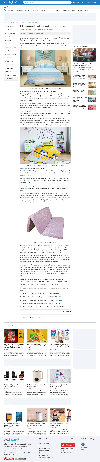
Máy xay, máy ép (9, 64)
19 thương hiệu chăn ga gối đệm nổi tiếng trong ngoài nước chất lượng (79, 84)
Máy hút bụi (8, 40)
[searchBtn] (69, 2)
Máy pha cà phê (9, 61)
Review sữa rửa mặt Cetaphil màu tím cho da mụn (59, 385)
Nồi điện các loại (9, 71)
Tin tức (12, 22)
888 (61, 300)
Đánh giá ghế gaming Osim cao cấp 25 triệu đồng (13, 385)
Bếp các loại (8, 44)
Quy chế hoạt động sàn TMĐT (45, 457)
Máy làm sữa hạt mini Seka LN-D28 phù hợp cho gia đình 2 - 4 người (36, 425)
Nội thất (7, 30)
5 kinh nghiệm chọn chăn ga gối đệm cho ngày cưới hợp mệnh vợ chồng (79, 99)
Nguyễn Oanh (66, 311)
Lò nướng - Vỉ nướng (10, 47)
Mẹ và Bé (42, 10)
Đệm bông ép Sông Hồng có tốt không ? (78, 91)
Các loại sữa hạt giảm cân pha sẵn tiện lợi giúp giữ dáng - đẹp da (59, 346)
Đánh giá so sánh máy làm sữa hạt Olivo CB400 (36, 385)
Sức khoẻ (58, 10)
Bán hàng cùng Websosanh (89, 2)
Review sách (51, 10)
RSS (82, 450)
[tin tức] (5, 10)
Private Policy (84, 447)
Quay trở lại (32, 318)
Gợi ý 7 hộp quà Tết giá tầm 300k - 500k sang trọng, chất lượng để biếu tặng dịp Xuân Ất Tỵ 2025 (14, 346)
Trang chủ (6, 22)
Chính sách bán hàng (43, 450)
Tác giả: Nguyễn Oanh (26, 29)
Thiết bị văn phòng (9, 26)
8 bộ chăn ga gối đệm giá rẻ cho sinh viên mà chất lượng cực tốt (83, 64)
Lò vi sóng (7, 50)
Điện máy (27, 10)
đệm (27, 178)
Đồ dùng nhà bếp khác (10, 75)
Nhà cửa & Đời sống (77, 10)
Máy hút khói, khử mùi (10, 54)
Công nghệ (10, 10)
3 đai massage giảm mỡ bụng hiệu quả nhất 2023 (59, 424)
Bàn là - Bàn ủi (8, 37)
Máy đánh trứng (9, 68)
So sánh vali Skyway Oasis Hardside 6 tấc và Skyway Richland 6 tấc (12, 425)
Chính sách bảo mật (43, 455)
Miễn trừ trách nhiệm (43, 453)
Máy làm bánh (8, 57)
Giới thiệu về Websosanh (67, 448)
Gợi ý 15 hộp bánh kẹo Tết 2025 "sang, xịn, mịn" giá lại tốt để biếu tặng (37, 346)
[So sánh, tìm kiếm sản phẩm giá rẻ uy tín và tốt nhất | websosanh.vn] (11, 2)
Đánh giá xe (66, 10)
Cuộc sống (19, 10)
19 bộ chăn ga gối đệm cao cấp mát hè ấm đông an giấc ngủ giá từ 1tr (79, 77)
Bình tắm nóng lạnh (10, 33)
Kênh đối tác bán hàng (66, 453)
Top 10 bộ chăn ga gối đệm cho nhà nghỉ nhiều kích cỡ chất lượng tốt (79, 107)
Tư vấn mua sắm (32, 22)
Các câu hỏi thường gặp (44, 448)
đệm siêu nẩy (51, 246)
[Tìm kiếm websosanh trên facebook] (83, 444)
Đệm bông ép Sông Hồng (28, 171)
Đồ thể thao (35, 10)
